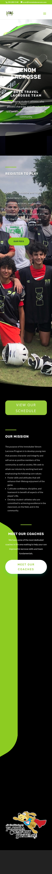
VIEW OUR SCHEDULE (26, 407)
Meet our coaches (26, 567)
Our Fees (19, 241)
